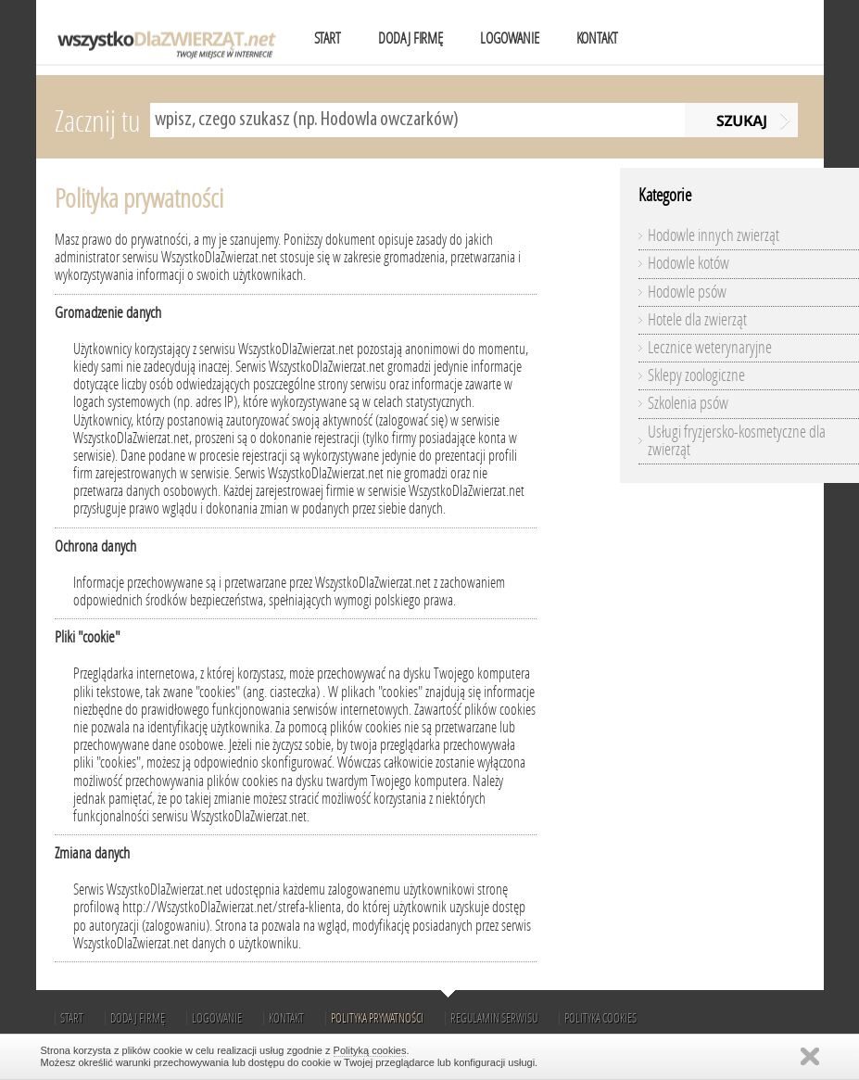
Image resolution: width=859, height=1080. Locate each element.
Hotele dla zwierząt (697, 320)
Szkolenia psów (688, 403)
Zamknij (810, 1056)
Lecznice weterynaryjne (710, 347)
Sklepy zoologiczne (696, 375)
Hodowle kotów (688, 263)
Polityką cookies (370, 1050)
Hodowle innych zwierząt (713, 235)
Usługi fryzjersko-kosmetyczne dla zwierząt (737, 441)
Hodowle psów (687, 292)
